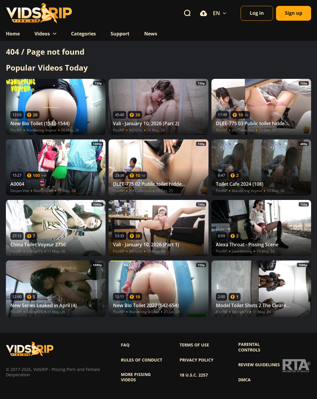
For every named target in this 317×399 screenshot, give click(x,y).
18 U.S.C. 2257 (194, 375)
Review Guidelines (259, 364)
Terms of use (194, 345)
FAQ (125, 345)
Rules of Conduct (141, 360)
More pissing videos (136, 377)
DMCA (244, 379)
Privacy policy (196, 360)
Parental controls (249, 347)
